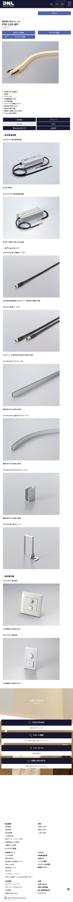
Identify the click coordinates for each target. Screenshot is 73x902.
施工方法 (8, 871)
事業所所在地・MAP (11, 893)
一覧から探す (42, 833)
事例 (39, 824)
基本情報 (19, 120)
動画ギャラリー (43, 867)
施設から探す (42, 830)
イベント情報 (42, 861)
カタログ (41, 852)
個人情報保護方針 (44, 890)
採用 (39, 881)
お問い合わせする (38, 760)
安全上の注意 (9, 864)
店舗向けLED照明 (10, 845)
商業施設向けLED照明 (12, 842)
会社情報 (8, 881)
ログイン (54, 13)
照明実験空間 (42, 855)
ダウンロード (53, 120)
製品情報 (8, 824)
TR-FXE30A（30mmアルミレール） (15, 470)
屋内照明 (8, 827)
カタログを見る (38, 722)
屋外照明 (8, 830)
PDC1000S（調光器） (10, 635)
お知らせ (41, 858)
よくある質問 (9, 855)
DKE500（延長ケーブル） (11, 307)
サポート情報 (38, 735)
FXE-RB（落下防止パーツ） (12, 524)
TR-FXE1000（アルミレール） (13, 361)
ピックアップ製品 (10, 848)
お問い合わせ (42, 884)
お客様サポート (10, 852)
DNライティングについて (12, 884)
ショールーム (38, 747)
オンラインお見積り (44, 864)
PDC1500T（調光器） (10, 581)
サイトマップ (42, 893)
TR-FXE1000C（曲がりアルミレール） (16, 415)
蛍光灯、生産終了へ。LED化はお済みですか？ (19, 877)
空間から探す (42, 827)
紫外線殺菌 (8, 833)
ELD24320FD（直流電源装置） (13, 194)
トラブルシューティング (12, 874)
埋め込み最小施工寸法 (19, 128)
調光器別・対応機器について (14, 861)
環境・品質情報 (43, 887)
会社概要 (8, 890)
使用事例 (53, 128)
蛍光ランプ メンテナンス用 (13, 839)
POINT (53, 124)
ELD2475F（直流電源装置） (12, 139)
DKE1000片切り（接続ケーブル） (14, 252)
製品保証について (10, 868)
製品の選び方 (9, 858)
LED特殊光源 (9, 836)
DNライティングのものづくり (13, 887)
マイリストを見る (54, 32)
